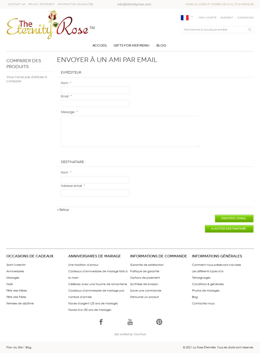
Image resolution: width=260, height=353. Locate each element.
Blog (195, 297)
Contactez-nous (203, 303)
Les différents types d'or (207, 271)
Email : (65, 96)
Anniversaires (15, 271)
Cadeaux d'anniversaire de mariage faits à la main (98, 274)
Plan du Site (14, 347)
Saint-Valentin (16, 265)
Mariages (12, 277)
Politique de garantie (144, 271)
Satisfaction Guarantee (75, 4)
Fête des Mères (16, 290)
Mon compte (207, 17)
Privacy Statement (41, 4)
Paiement (227, 17)
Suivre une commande (145, 290)
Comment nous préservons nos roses (216, 265)
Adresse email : (72, 185)
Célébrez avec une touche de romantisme (97, 284)
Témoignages (201, 277)
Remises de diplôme (20, 303)
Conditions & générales (208, 284)
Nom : (65, 82)
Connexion (245, 17)
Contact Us (16, 4)
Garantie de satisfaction (147, 265)
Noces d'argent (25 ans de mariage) (93, 303)
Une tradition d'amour (83, 265)
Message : (68, 112)
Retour (63, 209)
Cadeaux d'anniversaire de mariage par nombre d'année (96, 293)
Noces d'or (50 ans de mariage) (89, 309)
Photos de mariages (205, 290)
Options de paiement (145, 277)
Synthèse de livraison (144, 284)
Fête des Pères (16, 297)
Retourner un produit (144, 297)
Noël (9, 284)
